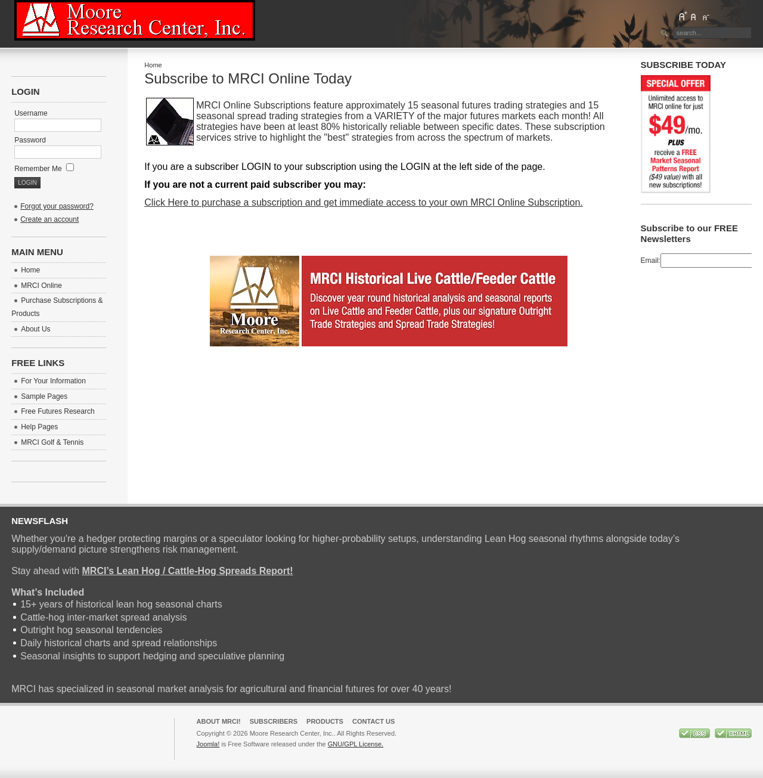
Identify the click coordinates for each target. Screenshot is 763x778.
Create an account (49, 219)
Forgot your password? (57, 206)
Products (324, 721)
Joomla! (208, 744)
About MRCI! (219, 721)
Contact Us (373, 721)
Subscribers (273, 721)
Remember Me (44, 169)
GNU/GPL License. (355, 744)
